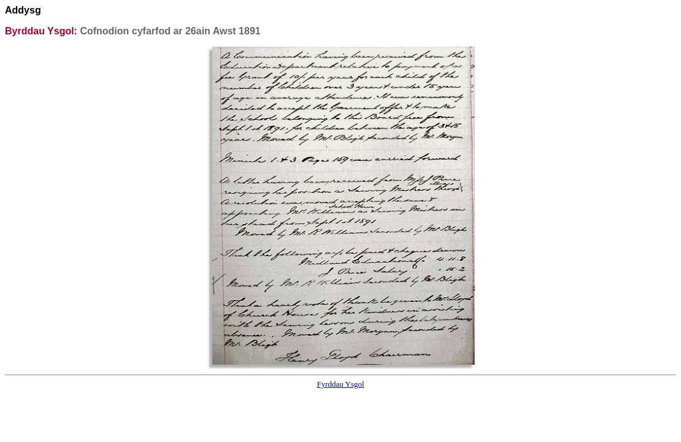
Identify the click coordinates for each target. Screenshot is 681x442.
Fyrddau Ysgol (340, 384)
